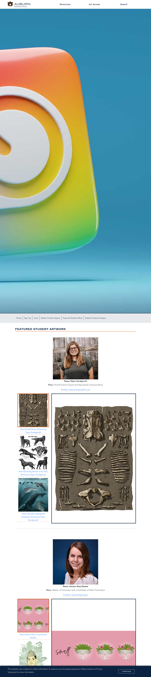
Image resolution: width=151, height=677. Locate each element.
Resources (65, 4)
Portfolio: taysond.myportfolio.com (75, 389)
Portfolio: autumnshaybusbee (75, 595)
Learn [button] (36, 318)
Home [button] (18, 318)
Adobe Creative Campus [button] (95, 318)
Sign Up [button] (27, 318)
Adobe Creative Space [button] (50, 318)
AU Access (94, 4)
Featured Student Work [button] (72, 318)
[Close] (126, 671)
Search (123, 4)
